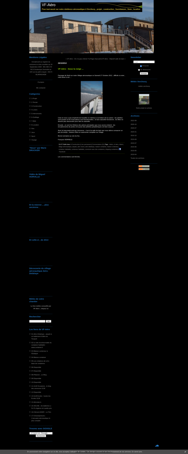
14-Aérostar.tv (36, 402)
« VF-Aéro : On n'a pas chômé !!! (77, 59)
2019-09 (134, 139)
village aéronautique (65, 146)
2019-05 (134, 150)
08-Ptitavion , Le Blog (39, 375)
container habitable (65, 149)
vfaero (121, 144)
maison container (100, 146)
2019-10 (134, 135)
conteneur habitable (78, 149)
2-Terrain (34, 102)
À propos (41, 82)
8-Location (35, 125)
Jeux (33, 132)
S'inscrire (144, 66)
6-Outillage (35, 117)
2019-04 (134, 154)
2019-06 (134, 147)
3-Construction (36, 106)
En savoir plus (137, 452)
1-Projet (34, 98)
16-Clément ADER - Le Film (41, 412)
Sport (33, 136)
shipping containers (111, 149)
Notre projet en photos (144, 108)
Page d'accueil (95, 59)
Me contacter (41, 88)
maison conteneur (112, 146)
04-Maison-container (38, 357)
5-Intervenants (36, 113)
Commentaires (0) (98, 144)
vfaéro (111, 144)
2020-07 (134, 128)
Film (32, 128)
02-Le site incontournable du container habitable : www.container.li (41, 345)
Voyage (34, 140)
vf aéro (116, 144)
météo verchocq (144, 86)
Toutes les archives (137, 158)
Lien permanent (86, 144)
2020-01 (134, 132)
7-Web (33, 121)
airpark (74, 146)
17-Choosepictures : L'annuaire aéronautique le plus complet (40, 418)
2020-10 (134, 124)
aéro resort (81, 146)
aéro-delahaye (90, 146)
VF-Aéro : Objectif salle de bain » (113, 59)
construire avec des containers (94, 149)
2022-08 (134, 120)
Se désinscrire (144, 69)
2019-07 (134, 143)
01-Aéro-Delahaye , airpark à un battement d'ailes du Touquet (41, 336)
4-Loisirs (34, 110)
